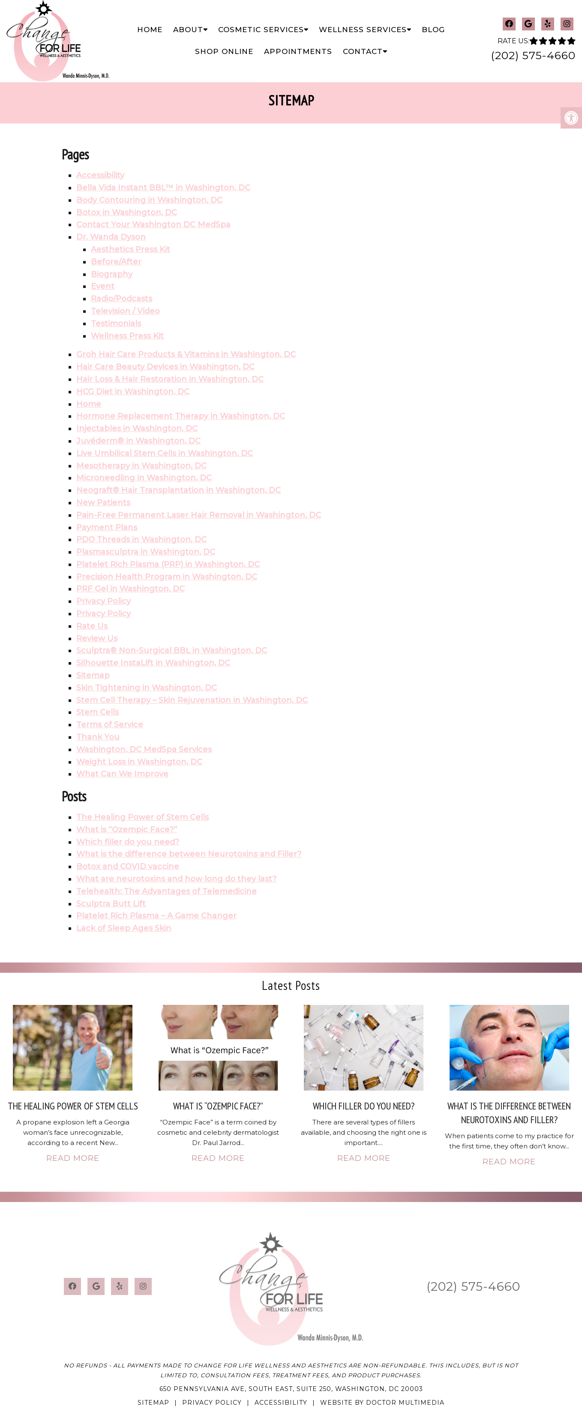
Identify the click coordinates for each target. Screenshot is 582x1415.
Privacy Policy (103, 601)
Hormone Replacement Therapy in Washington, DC (180, 416)
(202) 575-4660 (533, 55)
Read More (72, 1158)
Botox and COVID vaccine (127, 866)
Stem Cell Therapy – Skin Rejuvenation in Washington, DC (192, 700)
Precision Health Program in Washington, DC (166, 577)
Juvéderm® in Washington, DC (138, 441)
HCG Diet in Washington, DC (132, 391)
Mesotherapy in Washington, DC (141, 466)
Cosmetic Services (261, 29)
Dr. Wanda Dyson (111, 237)
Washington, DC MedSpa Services (144, 749)
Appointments (298, 51)
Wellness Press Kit (127, 336)
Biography (111, 274)
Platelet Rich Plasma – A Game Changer (156, 915)
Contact (363, 51)
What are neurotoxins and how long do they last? (176, 879)
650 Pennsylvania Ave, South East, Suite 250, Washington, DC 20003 (291, 1389)
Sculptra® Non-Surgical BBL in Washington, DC (171, 650)
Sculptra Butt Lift (111, 903)
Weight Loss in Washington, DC (139, 762)
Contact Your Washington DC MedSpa (153, 224)
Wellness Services (363, 29)
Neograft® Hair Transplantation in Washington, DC (178, 490)
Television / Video (125, 311)
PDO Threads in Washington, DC (141, 539)
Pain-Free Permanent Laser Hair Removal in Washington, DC (198, 515)
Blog (433, 29)
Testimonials (116, 323)
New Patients (103, 502)
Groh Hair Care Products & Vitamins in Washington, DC (186, 354)
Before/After (116, 262)
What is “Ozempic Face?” (126, 829)
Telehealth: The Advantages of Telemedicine (166, 891)
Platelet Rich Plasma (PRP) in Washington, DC (168, 564)
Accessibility (100, 175)
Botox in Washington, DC (126, 212)
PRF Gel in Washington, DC (130, 589)
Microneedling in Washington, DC (144, 478)
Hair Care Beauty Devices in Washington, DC (165, 367)
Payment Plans (106, 527)
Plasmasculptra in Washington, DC (145, 552)
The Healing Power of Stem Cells (142, 817)
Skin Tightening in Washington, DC (146, 688)
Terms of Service (109, 724)
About (188, 29)
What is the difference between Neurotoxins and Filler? (188, 854)
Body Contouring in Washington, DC (149, 200)
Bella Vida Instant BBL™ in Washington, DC (163, 187)
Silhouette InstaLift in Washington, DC (153, 663)
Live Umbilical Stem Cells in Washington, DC (164, 453)
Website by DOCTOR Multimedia (382, 1402)
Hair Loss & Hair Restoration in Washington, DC (170, 379)
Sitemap (93, 675)
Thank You (98, 737)
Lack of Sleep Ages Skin (123, 928)
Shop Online (224, 51)
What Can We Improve (122, 774)
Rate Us (92, 626)
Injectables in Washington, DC (137, 428)
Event (102, 286)
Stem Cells (97, 712)
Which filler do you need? (127, 842)
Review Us (96, 638)
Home (149, 29)
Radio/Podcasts (121, 298)
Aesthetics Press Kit (130, 249)
